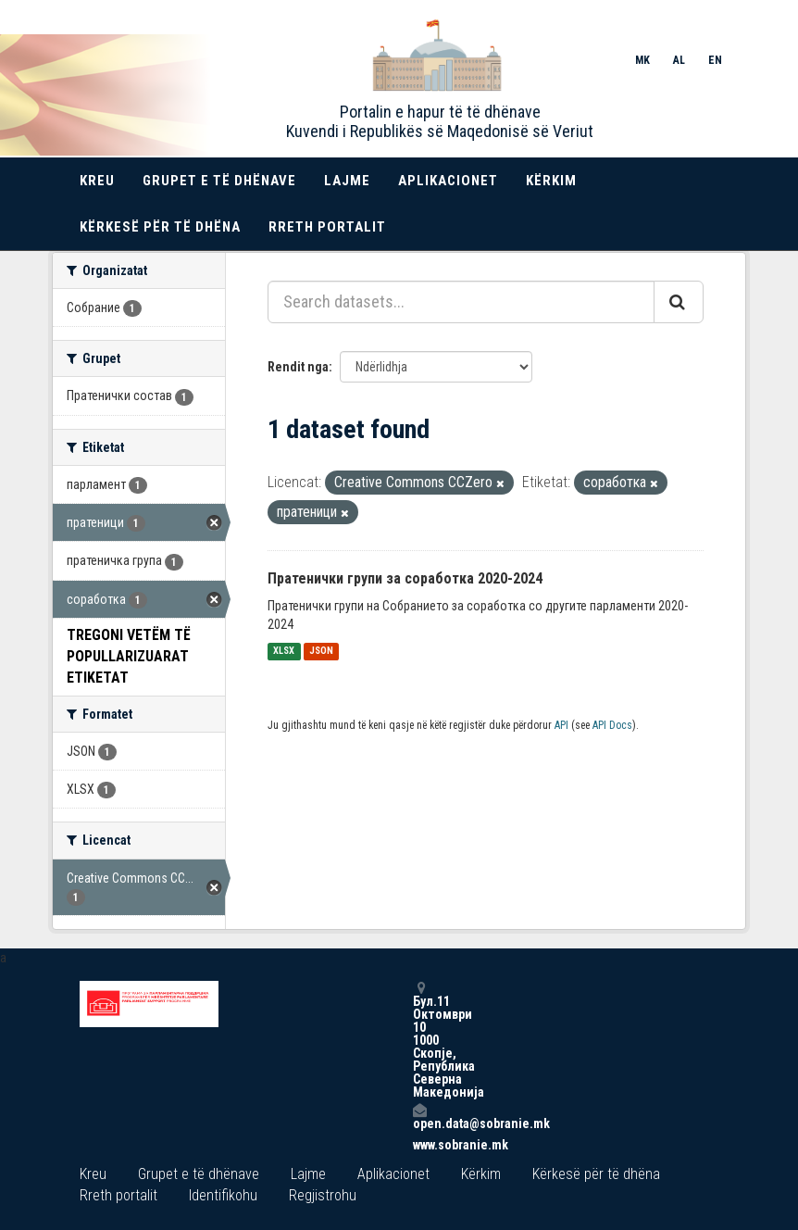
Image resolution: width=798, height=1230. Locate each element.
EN (715, 60)
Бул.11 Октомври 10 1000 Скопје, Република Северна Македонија (419, 1039)
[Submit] (679, 302)
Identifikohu (223, 1195)
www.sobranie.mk (419, 1144)
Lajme (347, 180)
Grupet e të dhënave (219, 180)
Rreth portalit (327, 227)
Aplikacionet (448, 180)
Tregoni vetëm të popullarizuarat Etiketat (129, 656)
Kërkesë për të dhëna (160, 227)
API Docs (612, 725)
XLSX (283, 652)
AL (679, 60)
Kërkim (551, 180)
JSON (321, 652)
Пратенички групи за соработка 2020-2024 (405, 578)
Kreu (97, 180)
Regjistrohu (322, 1195)
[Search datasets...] (461, 302)
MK (642, 60)
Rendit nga (298, 366)
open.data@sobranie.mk (419, 1116)
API (561, 725)
